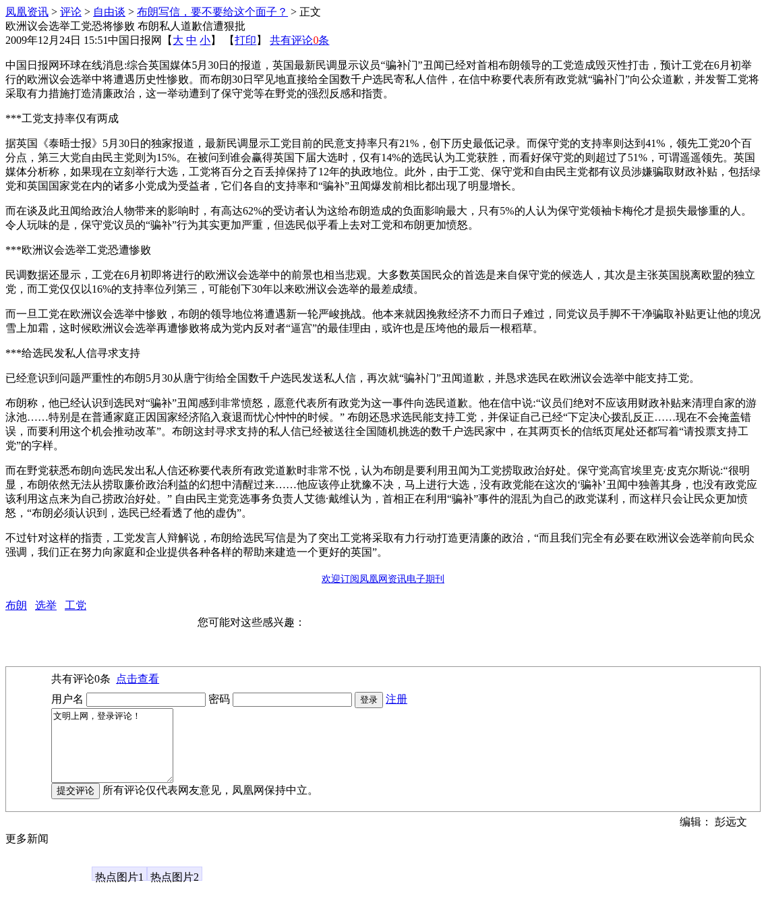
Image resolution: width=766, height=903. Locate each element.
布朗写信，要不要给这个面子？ (212, 12)
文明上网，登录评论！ (119, 752)
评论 (71, 12)
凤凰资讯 (27, 12)
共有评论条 (299, 40)
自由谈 (109, 12)
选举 (46, 605)
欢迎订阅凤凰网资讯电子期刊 (383, 579)
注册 (396, 699)
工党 (75, 605)
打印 (245, 40)
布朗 (16, 605)
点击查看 (137, 678)
